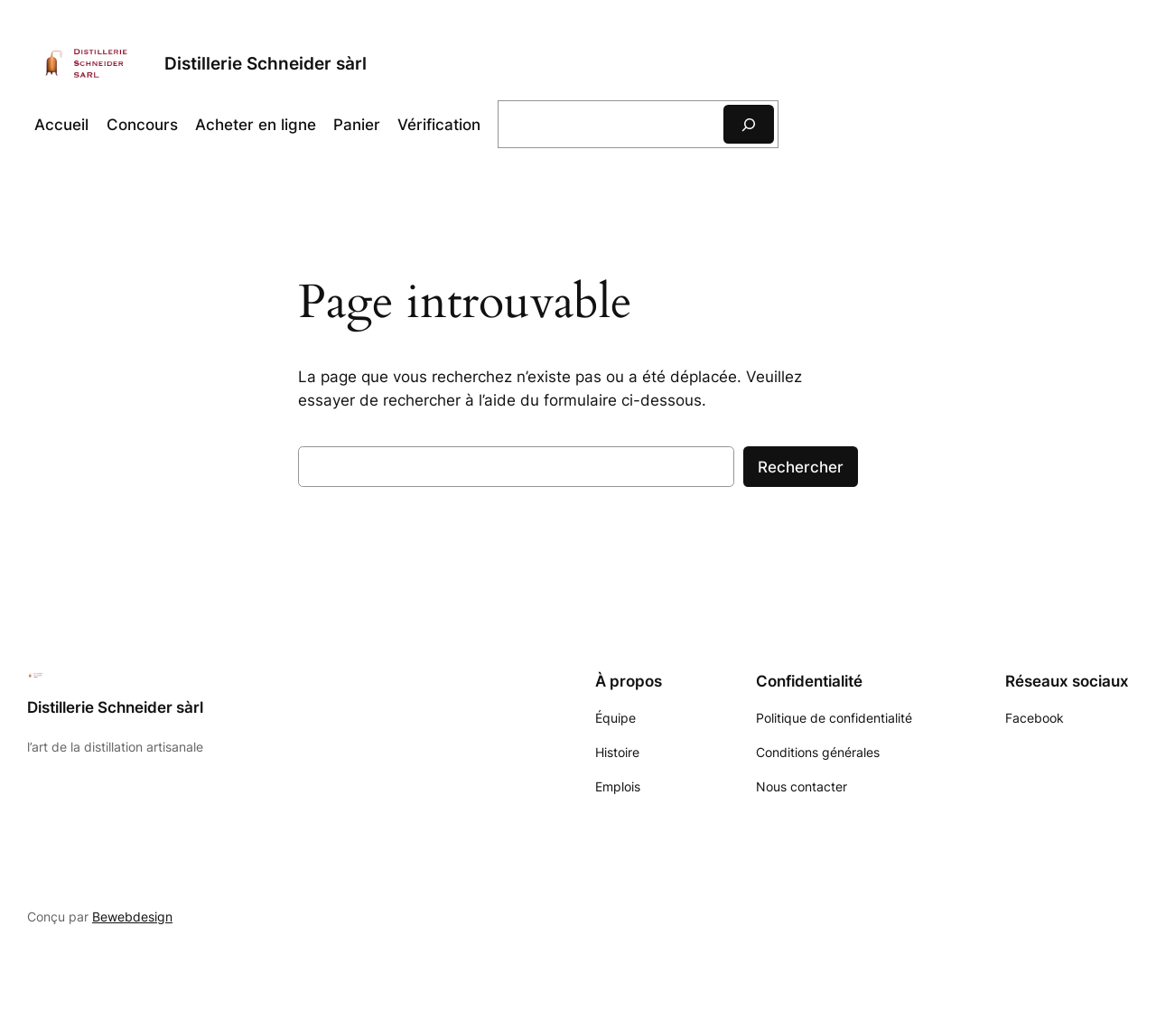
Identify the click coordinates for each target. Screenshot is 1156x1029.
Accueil (61, 125)
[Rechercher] (748, 124)
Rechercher (801, 467)
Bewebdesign (132, 916)
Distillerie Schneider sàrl (265, 63)
